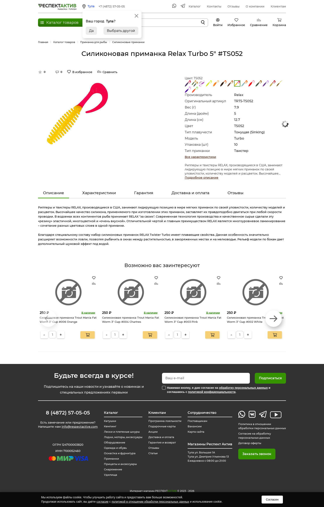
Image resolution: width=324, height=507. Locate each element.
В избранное (82, 72)
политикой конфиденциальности (212, 392)
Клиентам (278, 6)
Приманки (109, 459)
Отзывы (233, 6)
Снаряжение (111, 469)
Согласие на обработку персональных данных (252, 436)
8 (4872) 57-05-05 (68, 413)
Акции (151, 432)
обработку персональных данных (243, 387)
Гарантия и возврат (161, 442)
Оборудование (112, 442)
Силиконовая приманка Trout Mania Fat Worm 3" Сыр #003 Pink (192, 319)
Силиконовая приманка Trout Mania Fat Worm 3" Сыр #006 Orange (68, 319)
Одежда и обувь (113, 448)
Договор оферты (247, 443)
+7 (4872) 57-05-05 (112, 6)
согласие (102, 501)
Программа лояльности (164, 421)
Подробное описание (201, 177)
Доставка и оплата (190, 192)
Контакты (214, 6)
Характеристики (99, 192)
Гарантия (143, 192)
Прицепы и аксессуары (119, 464)
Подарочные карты (161, 426)
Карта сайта (195, 432)
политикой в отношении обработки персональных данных (150, 501)
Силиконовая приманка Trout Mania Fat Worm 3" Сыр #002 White (255, 319)
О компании (255, 6)
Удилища (108, 475)
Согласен (272, 499)
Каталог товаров (62, 22)
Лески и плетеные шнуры (121, 432)
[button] (273, 318)
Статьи (151, 453)
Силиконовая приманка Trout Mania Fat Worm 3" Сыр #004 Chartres (130, 319)
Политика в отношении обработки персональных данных (260, 426)
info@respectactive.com (80, 428)
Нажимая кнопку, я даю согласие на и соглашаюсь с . (218, 390)
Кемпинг (107, 426)
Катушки (107, 421)
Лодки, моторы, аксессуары (122, 437)
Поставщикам (196, 421)
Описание (53, 192)
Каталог (195, 6)
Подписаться (270, 378)
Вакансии (193, 426)
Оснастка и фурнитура (118, 453)
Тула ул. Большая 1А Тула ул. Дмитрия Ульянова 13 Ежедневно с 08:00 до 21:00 (208, 457)
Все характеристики (200, 157)
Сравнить (109, 72)
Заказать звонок (252, 454)
